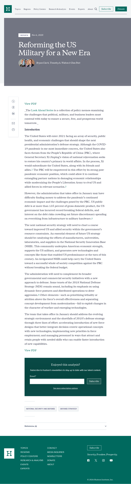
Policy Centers (40, 9)
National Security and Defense (40, 409)
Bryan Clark (42, 63)
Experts (81, 9)
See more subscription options (65, 388)
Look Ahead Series (42, 110)
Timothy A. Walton (59, 63)
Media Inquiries (55, 452)
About (90, 9)
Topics (18, 9)
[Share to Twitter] (13, 101)
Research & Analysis (57, 9)
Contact (52, 448)
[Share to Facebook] (13, 107)
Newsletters (54, 456)
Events (72, 9)
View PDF (31, 103)
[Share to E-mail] (13, 123)
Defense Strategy (68, 409)
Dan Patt (75, 63)
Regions (27, 9)
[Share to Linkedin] (13, 115)
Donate (51, 460)
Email (32, 376)
